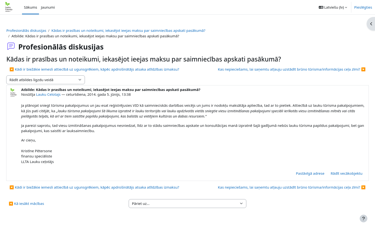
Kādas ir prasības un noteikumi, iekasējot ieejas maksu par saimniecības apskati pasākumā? (139, 30)
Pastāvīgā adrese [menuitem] (299, 173)
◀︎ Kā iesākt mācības (37, 203)
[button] (333, 7)
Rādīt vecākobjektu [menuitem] (336, 173)
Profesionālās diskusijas (37, 30)
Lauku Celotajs (59, 94)
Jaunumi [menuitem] (48, 7)
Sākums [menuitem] (30, 7)
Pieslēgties (363, 7)
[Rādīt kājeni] (363, 218)
